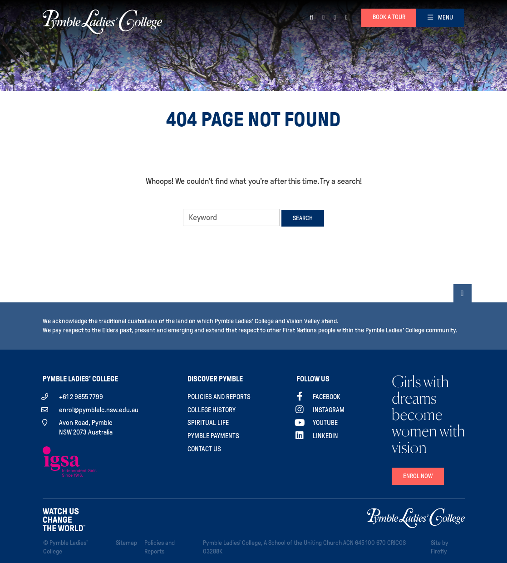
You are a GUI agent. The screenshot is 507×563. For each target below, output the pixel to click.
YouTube (325, 422)
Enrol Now (418, 476)
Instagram (329, 410)
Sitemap (128, 542)
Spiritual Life (208, 422)
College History (211, 410)
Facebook (326, 396)
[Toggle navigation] (440, 18)
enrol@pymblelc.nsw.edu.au (98, 410)
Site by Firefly (439, 547)
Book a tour (389, 17)
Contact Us (204, 449)
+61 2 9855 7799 (81, 396)
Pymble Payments (213, 436)
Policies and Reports (219, 396)
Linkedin (325, 436)
